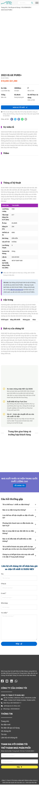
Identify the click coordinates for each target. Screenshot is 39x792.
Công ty (3, 583)
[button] (19, 504)
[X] (15, 119)
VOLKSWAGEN (26, 7)
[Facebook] (11, 119)
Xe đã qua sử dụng (14, 7)
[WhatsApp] (22, 119)
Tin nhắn (4, 613)
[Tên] (19, 755)
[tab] (4, 319)
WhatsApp (4, 603)
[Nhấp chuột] (32, 3)
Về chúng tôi (19, 485)
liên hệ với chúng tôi (17, 289)
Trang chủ (4, 7)
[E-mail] (25, 119)
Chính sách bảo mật (31, 782)
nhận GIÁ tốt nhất (20, 107)
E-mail (3, 593)
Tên (2, 574)
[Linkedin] (19, 119)
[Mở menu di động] (36, 3)
